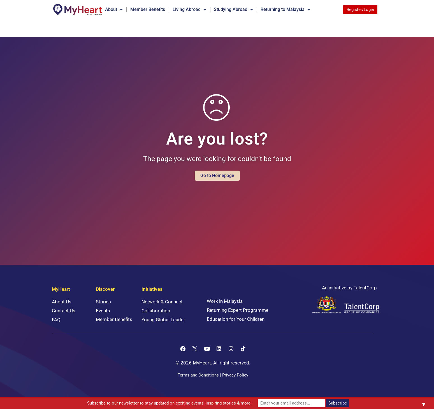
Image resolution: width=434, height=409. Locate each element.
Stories (103, 302)
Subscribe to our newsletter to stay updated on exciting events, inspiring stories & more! (169, 403)
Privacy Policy (235, 375)
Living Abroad (189, 9)
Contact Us (63, 310)
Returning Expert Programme (237, 310)
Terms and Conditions (198, 375)
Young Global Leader (163, 319)
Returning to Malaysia (285, 9)
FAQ (56, 319)
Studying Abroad (233, 9)
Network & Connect (162, 302)
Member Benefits (147, 9)
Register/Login (360, 9)
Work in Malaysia (225, 301)
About (114, 9)
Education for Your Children (235, 319)
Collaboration (155, 310)
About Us (61, 302)
